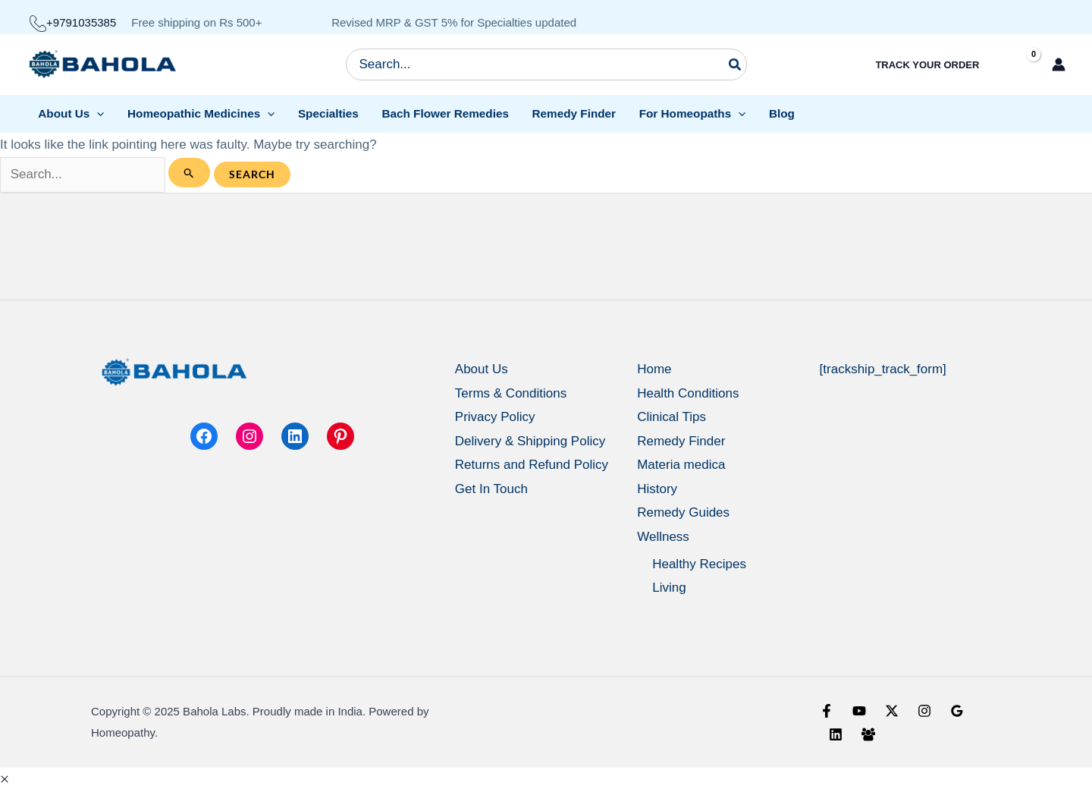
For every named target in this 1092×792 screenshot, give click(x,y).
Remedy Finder (681, 441)
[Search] (735, 64)
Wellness (663, 537)
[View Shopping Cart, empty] (1020, 65)
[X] (892, 711)
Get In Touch (491, 489)
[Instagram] (924, 711)
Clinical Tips (671, 417)
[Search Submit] (189, 172)
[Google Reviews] (957, 711)
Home (654, 369)
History (657, 489)
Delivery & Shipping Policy (530, 441)
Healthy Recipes (699, 564)
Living (669, 587)
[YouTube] (859, 711)
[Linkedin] (836, 734)
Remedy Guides (683, 512)
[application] (96, 113)
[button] (4, 779)
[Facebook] (826, 711)
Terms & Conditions (510, 393)
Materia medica (681, 464)
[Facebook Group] (868, 734)
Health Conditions (688, 393)
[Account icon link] (1058, 64)
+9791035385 (73, 22)
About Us (481, 369)
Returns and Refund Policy (531, 464)
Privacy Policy (495, 417)
